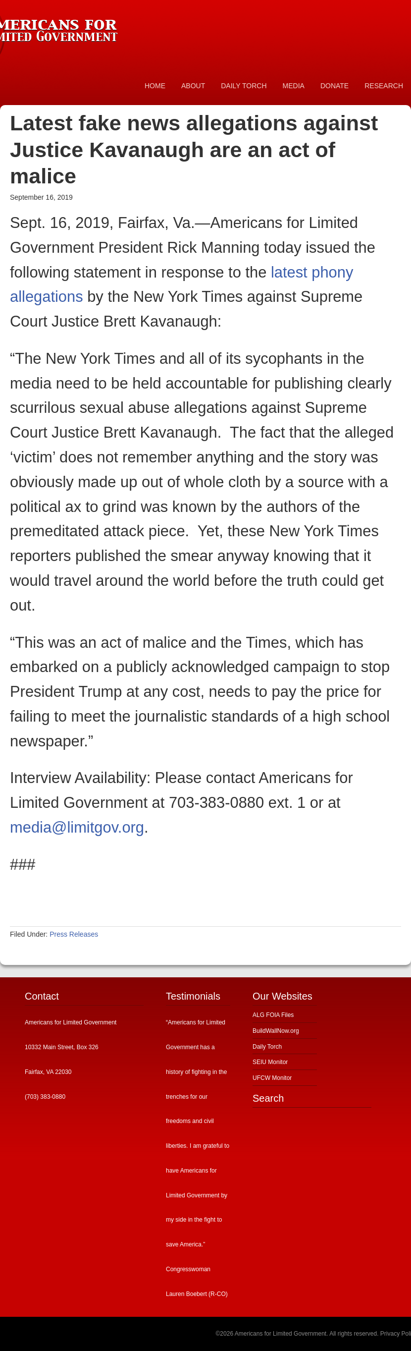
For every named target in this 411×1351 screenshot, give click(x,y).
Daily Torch (267, 1046)
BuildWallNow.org (276, 1030)
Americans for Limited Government (74, 27)
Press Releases (74, 934)
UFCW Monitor (272, 1077)
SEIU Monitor (270, 1062)
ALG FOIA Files (273, 1015)
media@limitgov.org (77, 827)
